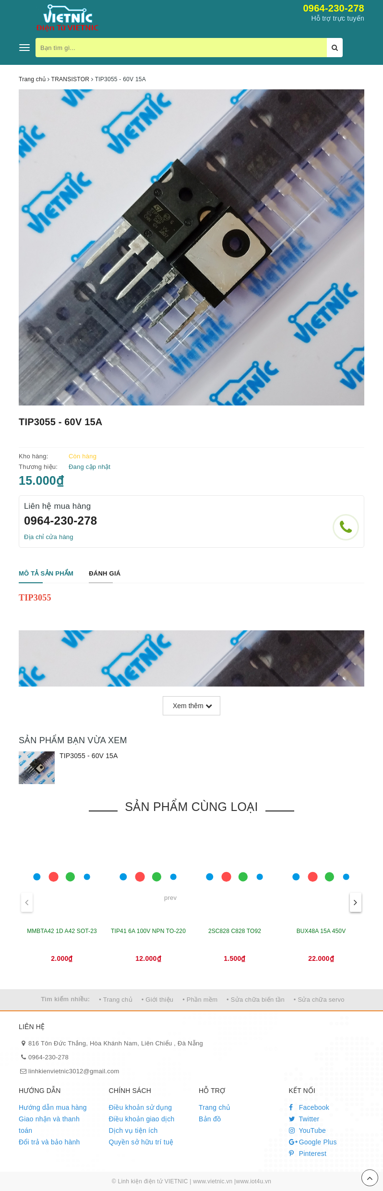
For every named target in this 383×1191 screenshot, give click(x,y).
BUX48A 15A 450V (321, 931)
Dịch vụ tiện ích (133, 1130)
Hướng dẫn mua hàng (53, 1107)
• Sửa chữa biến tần (256, 999)
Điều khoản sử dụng (140, 1107)
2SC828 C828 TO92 (234, 931)
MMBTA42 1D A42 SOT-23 (62, 931)
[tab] (46, 574)
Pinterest (308, 1153)
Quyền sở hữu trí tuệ (141, 1142)
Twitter (304, 1119)
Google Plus (313, 1142)
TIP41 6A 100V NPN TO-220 (148, 931)
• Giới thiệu (158, 999)
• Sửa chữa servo (319, 999)
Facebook (309, 1107)
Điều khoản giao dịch (142, 1119)
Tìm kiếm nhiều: (65, 999)
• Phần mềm (199, 999)
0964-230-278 (333, 8)
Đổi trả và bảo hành (49, 1142)
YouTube (307, 1130)
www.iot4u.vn (253, 1181)
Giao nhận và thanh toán (49, 1124)
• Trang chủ (115, 999)
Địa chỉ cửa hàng (48, 536)
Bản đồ (210, 1119)
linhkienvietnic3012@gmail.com (74, 1071)
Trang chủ (214, 1107)
